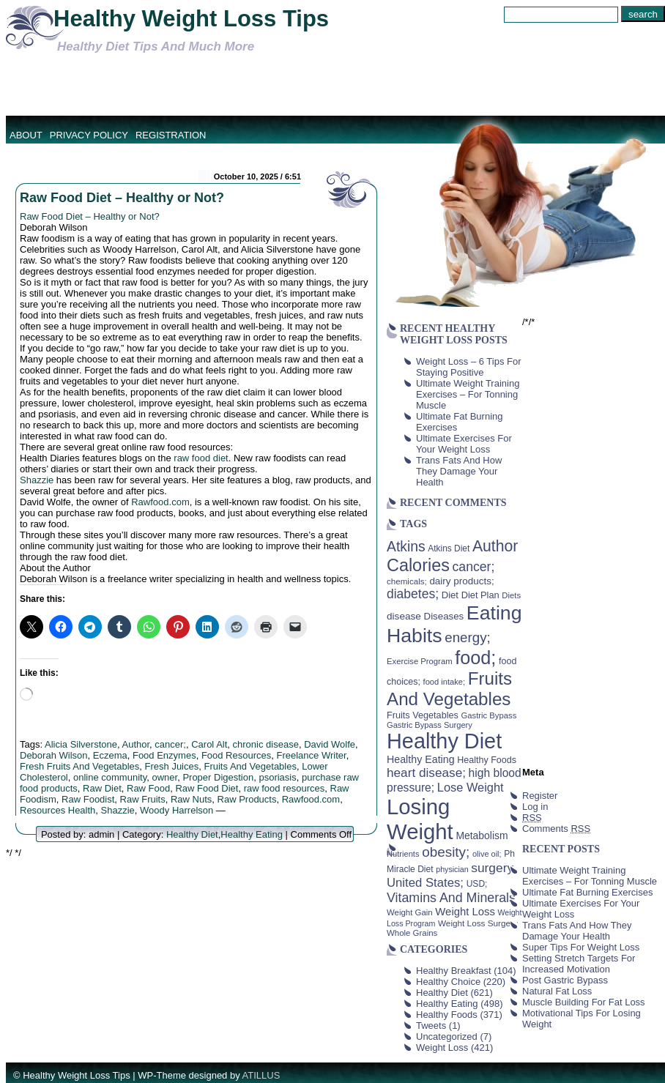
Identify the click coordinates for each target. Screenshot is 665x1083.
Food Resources (236, 755)
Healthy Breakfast (453, 970)
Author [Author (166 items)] (495, 546)
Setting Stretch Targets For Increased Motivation (578, 964)
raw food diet (201, 458)
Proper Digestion (217, 777)
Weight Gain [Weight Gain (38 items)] (410, 912)
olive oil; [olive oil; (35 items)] (487, 853)
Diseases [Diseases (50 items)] (444, 616)
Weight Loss (442, 1047)
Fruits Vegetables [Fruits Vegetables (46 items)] (422, 715)
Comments (556, 828)
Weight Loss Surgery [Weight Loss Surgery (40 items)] (478, 923)
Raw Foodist (88, 799)
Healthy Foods (447, 1014)
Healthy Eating (251, 834)
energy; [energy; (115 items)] (468, 637)
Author (135, 744)
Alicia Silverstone (81, 744)
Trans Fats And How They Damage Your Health (459, 471)
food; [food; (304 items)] (475, 657)
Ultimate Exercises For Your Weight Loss (464, 444)
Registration (171, 135)
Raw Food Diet (206, 788)
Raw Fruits (143, 799)
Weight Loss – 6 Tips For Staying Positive (468, 367)
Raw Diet (102, 788)
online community (109, 777)
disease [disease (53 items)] (404, 616)
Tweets (431, 1025)
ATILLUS (261, 1075)
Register (539, 795)
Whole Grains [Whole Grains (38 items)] (412, 932)
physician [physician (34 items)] (452, 869)
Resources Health (57, 810)
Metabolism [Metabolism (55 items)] (482, 835)
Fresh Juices (172, 766)
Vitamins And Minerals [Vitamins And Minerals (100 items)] (451, 897)
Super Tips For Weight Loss (580, 947)
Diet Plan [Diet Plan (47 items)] (480, 594)
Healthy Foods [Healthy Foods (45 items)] (486, 760)
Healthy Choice (448, 981)
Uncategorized (447, 1036)
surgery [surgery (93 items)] (492, 867)
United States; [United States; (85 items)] (425, 883)
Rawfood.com (160, 501)
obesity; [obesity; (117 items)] (445, 852)
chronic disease (266, 744)
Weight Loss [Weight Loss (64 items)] (465, 912)
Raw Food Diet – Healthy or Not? (122, 197)
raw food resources (284, 788)
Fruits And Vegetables (250, 766)
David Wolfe (329, 744)
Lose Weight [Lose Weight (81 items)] (470, 787)
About (26, 135)
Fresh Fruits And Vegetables (79, 766)
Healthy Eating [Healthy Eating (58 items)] (421, 759)
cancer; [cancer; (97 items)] (473, 566)
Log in (535, 806)
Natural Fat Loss (557, 991)
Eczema (110, 755)
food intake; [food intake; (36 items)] (444, 681)
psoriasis (277, 777)
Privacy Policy (89, 135)
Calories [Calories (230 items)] (418, 565)
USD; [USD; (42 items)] (477, 884)
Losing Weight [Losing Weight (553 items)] (420, 819)
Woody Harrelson (176, 810)
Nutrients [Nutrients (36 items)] (403, 853)
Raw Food (148, 788)
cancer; (170, 744)
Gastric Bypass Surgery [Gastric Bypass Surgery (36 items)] (429, 725)
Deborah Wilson (54, 755)
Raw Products (247, 799)
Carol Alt (209, 744)
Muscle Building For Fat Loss (583, 1002)
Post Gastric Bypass (565, 980)
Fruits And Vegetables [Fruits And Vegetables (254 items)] (449, 689)
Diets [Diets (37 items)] (511, 595)
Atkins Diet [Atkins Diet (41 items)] (448, 548)
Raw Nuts (191, 799)
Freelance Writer (311, 755)
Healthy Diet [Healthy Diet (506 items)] (444, 741)
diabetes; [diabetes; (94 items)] (413, 594)
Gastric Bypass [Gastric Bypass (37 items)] (489, 715)
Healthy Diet (192, 834)
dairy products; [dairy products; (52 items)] (461, 581)
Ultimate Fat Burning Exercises (587, 892)
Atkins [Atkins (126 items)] (406, 546)
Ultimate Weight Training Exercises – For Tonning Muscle (467, 394)
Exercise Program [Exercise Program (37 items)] (420, 661)
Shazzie (36, 479)
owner (164, 777)
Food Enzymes (164, 755)
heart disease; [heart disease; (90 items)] (426, 772)
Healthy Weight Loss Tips (191, 18)
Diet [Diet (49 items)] (450, 594)
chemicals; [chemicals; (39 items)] (407, 581)
